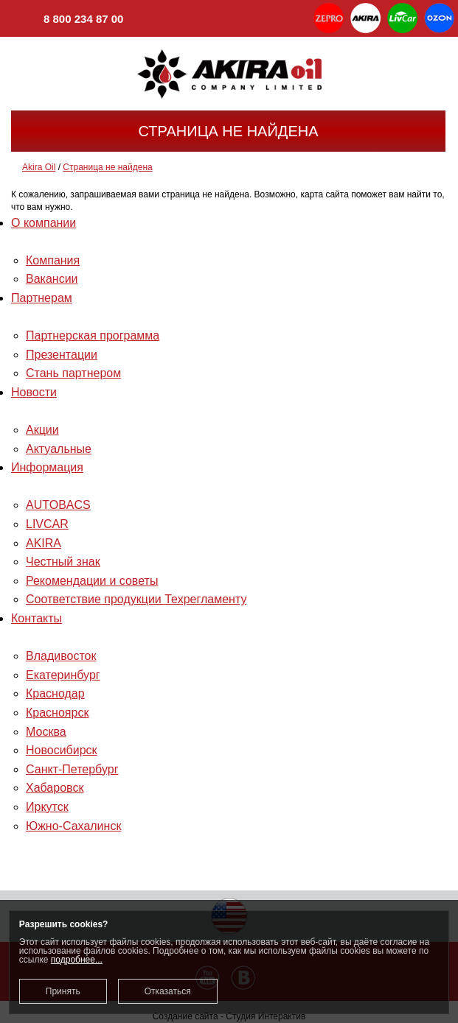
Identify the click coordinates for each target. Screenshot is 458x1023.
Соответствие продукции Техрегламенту (136, 599)
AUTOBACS (58, 505)
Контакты (36, 618)
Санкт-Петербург (72, 769)
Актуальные (58, 449)
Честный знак (63, 561)
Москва (46, 731)
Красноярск (57, 712)
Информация (47, 467)
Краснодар (55, 693)
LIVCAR (47, 524)
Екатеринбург (63, 675)
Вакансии (52, 279)
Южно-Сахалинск (73, 826)
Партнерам (41, 298)
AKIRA (43, 543)
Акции (42, 429)
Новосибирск (61, 750)
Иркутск (47, 807)
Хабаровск (54, 787)
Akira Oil (38, 167)
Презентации (61, 354)
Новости (34, 392)
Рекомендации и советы (92, 580)
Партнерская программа (92, 335)
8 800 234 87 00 (67, 20)
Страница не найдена (107, 167)
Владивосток (61, 656)
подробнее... (77, 960)
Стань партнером (73, 373)
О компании (43, 223)
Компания (53, 260)
